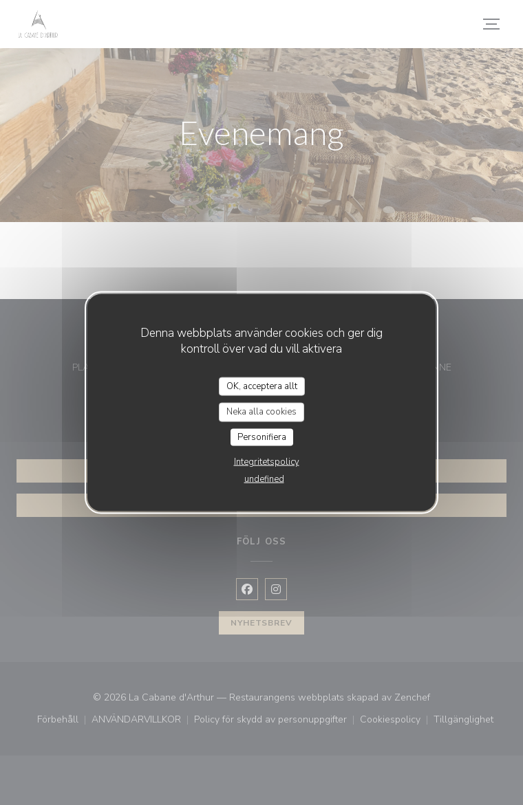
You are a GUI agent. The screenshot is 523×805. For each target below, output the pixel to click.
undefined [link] (264, 479)
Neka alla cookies (261, 412)
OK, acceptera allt (261, 385)
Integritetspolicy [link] (266, 462)
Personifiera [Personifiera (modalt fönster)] (261, 436)
